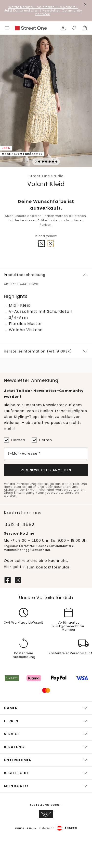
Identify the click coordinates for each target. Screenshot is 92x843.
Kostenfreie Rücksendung (24, 655)
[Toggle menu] (7, 28)
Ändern (71, 828)
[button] (46, 102)
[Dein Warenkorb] (84, 28)
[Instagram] (18, 579)
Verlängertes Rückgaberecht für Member (68, 626)
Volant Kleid (46, 184)
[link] (31, 28)
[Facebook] (7, 579)
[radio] (41, 243)
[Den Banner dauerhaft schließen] (85, 4)
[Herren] (34, 440)
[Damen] (6, 440)
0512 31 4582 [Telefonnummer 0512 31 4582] (19, 524)
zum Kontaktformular (48, 567)
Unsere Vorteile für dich (46, 597)
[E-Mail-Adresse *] (46, 453)
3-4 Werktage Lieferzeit (23, 623)
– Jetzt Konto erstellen (41, 9)
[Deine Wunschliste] (73, 28)
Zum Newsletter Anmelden (46, 470)
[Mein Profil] (63, 28)
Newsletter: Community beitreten (58, 12)
